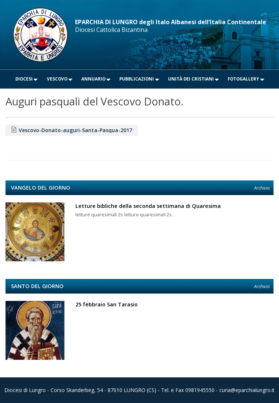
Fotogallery (243, 79)
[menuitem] (24, 79)
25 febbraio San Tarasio (106, 304)
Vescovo (57, 79)
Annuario (93, 79)
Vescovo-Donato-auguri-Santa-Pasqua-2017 (75, 130)
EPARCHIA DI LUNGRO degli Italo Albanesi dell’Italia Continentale (170, 22)
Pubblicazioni (136, 79)
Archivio (262, 188)
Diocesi (24, 79)
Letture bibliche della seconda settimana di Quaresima (148, 205)
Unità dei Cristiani (191, 79)
